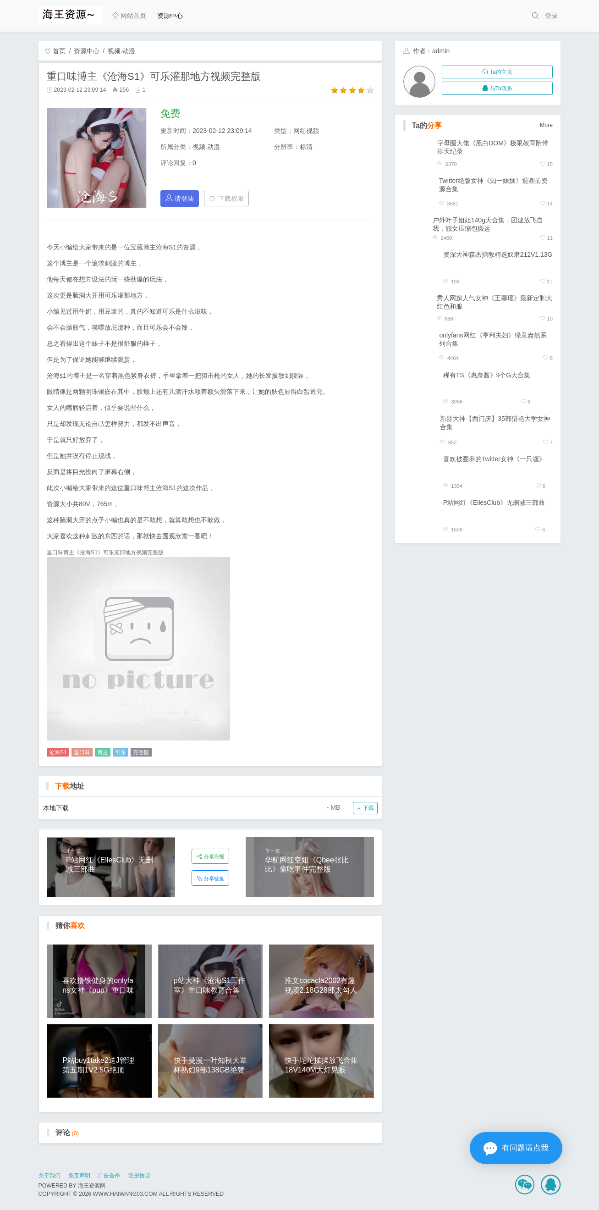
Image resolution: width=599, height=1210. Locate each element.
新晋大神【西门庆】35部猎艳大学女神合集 (495, 423)
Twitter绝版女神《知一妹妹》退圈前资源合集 (493, 185)
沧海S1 (58, 752)
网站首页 (129, 15)
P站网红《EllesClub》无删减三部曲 (494, 502)
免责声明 (79, 1175)
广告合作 (109, 1175)
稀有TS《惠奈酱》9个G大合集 (487, 375)
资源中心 (170, 15)
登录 (551, 15)
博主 (102, 752)
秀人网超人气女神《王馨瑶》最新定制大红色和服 (494, 302)
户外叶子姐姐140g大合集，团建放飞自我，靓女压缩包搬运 (488, 224)
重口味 (82, 752)
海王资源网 (91, 1185)
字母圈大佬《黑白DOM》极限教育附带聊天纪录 (493, 147)
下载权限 (226, 198)
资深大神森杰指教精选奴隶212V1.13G (498, 254)
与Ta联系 (497, 88)
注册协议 (139, 1175)
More (546, 125)
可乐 (120, 752)
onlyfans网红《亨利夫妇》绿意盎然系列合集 (492, 339)
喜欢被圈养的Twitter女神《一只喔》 (494, 459)
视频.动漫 (121, 51)
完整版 (141, 752)
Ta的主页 (497, 72)
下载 (365, 808)
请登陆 (179, 198)
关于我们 (49, 1175)
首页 (55, 51)
